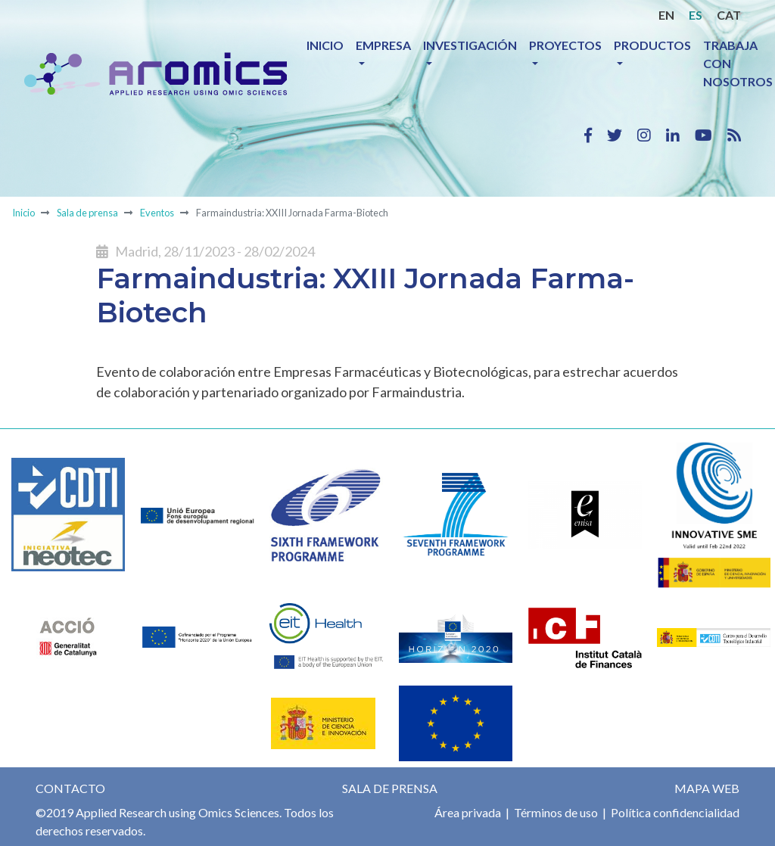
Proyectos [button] (565, 45)
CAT (729, 15)
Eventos (157, 213)
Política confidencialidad (673, 812)
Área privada (467, 812)
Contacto (70, 788)
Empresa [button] (383, 45)
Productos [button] (652, 45)
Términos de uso (555, 812)
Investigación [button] (470, 45)
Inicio (325, 45)
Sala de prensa (87, 213)
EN (666, 15)
